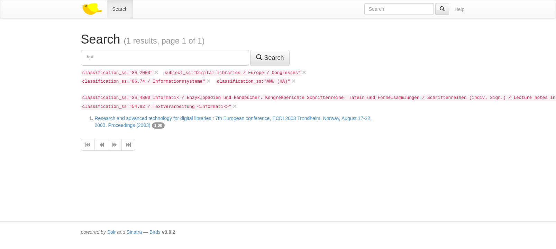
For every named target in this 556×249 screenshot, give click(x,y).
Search (120, 9)
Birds (155, 232)
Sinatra (134, 232)
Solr (111, 232)
